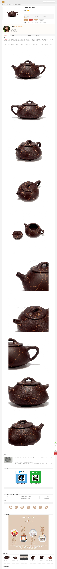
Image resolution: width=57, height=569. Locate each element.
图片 (13, 35)
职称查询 (19, 1)
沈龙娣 (10, 4)
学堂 (14, 1)
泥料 (29, 1)
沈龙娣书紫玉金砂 (24, 560)
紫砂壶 (9, 1)
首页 (6, 1)
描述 (5, 35)
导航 (3, 1)
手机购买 (41, 20)
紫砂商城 (7, 4)
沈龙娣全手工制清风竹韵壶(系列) (50, 560)
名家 (16, 1)
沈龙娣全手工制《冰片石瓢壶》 (17, 4)
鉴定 (22, 1)
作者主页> (15, 26)
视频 (32, 1)
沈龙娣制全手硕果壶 (15, 560)
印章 (25, 1)
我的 (40, 2)
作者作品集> (20, 26)
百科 (34, 1)
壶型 (27, 1)
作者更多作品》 (26, 17)
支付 (29, 35)
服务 (37, 35)
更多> (53, 553)
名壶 (11, 1)
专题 (37, 1)
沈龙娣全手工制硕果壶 (33, 560)
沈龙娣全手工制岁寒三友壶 (41, 560)
